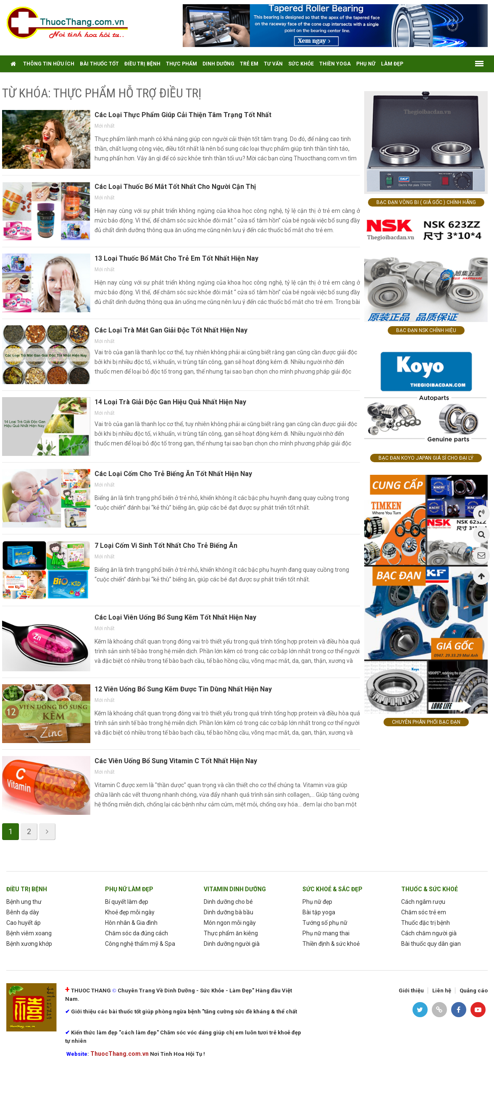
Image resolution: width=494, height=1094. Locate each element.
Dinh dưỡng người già (232, 943)
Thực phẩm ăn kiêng (231, 933)
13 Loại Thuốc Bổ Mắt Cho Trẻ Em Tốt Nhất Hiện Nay (176, 258)
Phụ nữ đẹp (317, 901)
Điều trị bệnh (26, 889)
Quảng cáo (474, 990)
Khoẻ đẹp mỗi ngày (130, 912)
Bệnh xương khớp (29, 943)
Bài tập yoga (318, 912)
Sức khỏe (301, 64)
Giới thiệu (411, 990)
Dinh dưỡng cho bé (228, 901)
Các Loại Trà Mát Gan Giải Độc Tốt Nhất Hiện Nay (171, 330)
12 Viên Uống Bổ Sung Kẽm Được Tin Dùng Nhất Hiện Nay (183, 689)
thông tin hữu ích (48, 64)
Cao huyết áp (23, 922)
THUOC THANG (91, 990)
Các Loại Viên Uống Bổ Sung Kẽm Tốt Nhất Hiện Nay (175, 617)
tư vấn (273, 64)
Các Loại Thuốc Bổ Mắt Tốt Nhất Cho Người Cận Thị (175, 187)
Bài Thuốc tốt (99, 64)
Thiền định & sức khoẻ (331, 943)
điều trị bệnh (142, 64)
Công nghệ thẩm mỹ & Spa (140, 943)
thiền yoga (335, 64)
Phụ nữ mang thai (325, 933)
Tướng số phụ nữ (324, 922)
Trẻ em (249, 64)
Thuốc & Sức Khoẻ (429, 889)
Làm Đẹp (392, 64)
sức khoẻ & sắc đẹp (332, 889)
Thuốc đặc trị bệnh (425, 922)
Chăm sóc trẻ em (423, 912)
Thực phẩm (181, 64)
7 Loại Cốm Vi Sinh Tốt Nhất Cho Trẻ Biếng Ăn (166, 546)
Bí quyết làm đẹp (126, 901)
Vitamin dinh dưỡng (235, 889)
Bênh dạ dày (22, 912)
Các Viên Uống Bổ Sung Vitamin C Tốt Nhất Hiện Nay (176, 761)
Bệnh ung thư (24, 901)
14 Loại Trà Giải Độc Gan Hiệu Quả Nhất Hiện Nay (170, 402)
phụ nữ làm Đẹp (129, 889)
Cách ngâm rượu (423, 901)
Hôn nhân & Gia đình (131, 922)
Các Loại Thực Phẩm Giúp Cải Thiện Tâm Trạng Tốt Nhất (183, 115)
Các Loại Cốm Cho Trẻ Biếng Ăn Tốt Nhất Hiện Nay (173, 474)
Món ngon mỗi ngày (230, 922)
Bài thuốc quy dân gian (431, 943)
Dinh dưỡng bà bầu (228, 912)
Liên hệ (441, 990)
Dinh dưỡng (218, 64)
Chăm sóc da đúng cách (136, 933)
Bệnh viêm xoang (29, 933)
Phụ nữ (366, 64)
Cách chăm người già (429, 933)
